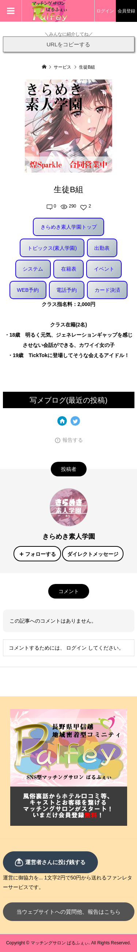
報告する (72, 440)
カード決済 (107, 290)
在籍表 (68, 269)
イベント (104, 269)
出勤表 (102, 248)
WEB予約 (28, 290)
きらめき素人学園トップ (69, 227)
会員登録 (126, 10)
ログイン (105, 10)
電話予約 (66, 290)
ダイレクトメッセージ (92, 554)
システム (33, 269)
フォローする (40, 554)
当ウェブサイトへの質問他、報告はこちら (68, 912)
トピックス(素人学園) (52, 248)
